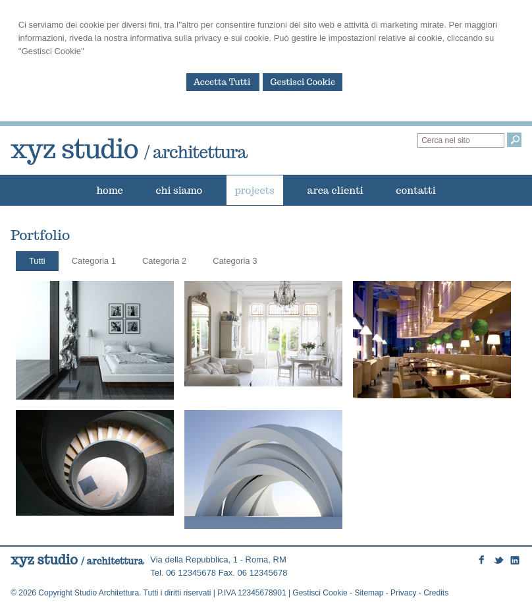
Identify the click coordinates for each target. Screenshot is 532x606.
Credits (435, 592)
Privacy (403, 592)
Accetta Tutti (223, 82)
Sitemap (368, 592)
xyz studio (129, 148)
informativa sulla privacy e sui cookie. (200, 38)
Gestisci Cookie (302, 82)
